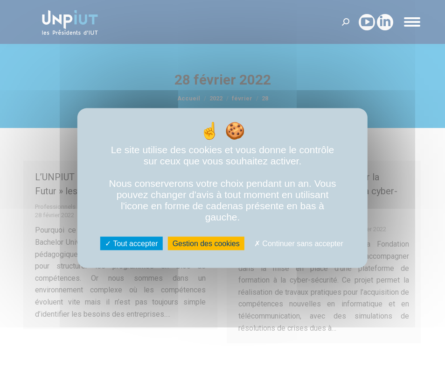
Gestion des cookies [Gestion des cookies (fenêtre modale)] (206, 244)
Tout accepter (131, 244)
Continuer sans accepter (298, 244)
